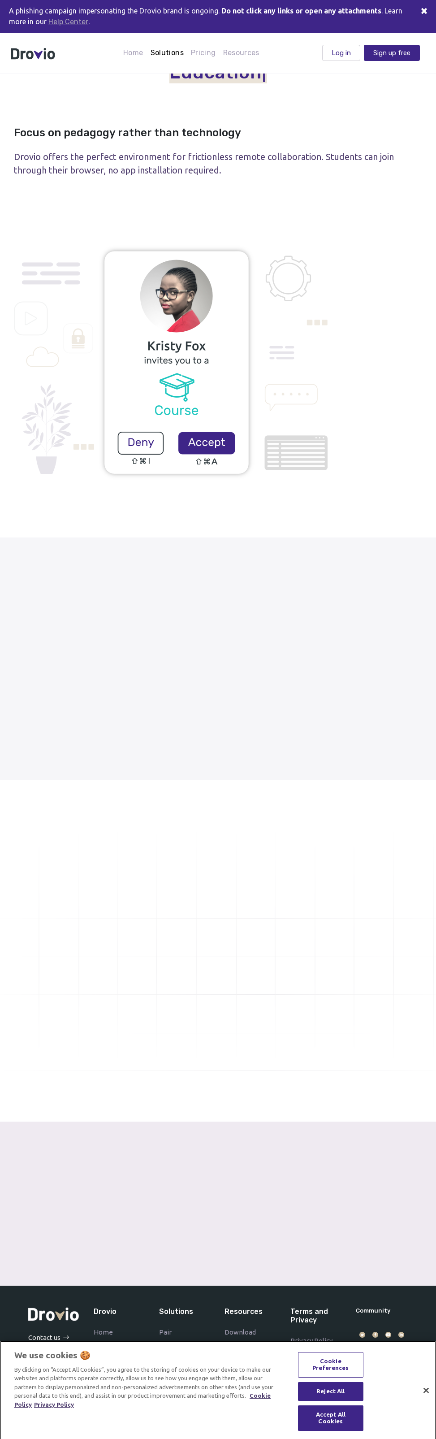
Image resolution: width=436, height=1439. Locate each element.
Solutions (167, 52)
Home (133, 52)
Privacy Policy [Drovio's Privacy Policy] (54, 1407)
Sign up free (391, 53)
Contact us (44, 1337)
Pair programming (180, 1337)
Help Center (68, 21)
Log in (341, 53)
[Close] (424, 11)
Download (240, 1332)
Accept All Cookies (330, 1420)
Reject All (330, 1393)
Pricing (203, 52)
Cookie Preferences (330, 1367)
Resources (241, 52)
